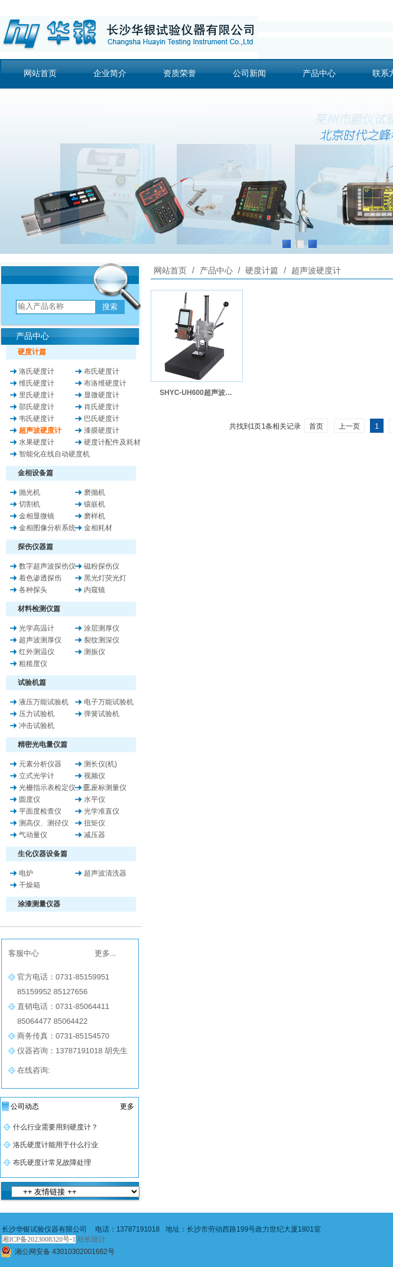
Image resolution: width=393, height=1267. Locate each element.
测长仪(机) (100, 764)
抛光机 (29, 492)
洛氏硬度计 (36, 371)
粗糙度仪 (33, 663)
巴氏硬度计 (101, 418)
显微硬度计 (101, 395)
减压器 (94, 835)
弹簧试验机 (101, 714)
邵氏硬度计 (36, 407)
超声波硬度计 (40, 430)
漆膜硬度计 (101, 430)
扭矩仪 (94, 823)
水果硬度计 (36, 442)
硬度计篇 (262, 270)
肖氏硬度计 (101, 407)
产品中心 (216, 270)
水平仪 (94, 799)
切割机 (29, 504)
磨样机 (94, 516)
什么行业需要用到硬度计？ (55, 1127)
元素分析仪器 (40, 764)
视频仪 (94, 776)
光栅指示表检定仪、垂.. (56, 787)
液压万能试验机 (44, 702)
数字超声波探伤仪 (47, 566)
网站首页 (170, 270)
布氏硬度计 (101, 371)
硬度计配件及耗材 (112, 442)
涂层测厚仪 (101, 628)
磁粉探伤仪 (101, 566)
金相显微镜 (36, 516)
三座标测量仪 (105, 787)
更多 (127, 1106)
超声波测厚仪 (40, 640)
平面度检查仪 (40, 811)
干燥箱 (29, 885)
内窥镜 (94, 590)
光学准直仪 (101, 811)
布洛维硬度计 (105, 383)
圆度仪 (29, 799)
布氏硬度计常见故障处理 (52, 1162)
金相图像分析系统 (47, 528)
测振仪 (94, 652)
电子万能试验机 (109, 702)
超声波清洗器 (105, 873)
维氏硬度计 (36, 383)
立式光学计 (36, 776)
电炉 (26, 873)
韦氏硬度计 (36, 418)
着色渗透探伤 (40, 578)
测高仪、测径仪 (44, 823)
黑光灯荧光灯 (105, 578)
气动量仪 (33, 835)
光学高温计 (36, 628)
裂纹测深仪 (101, 640)
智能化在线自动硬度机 (54, 454)
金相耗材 (98, 528)
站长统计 (91, 1239)
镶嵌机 (94, 504)
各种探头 (33, 590)
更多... (105, 953)
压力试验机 (36, 714)
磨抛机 (94, 492)
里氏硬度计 (36, 395)
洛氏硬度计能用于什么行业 (55, 1145)
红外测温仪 (36, 652)
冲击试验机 (36, 725)
